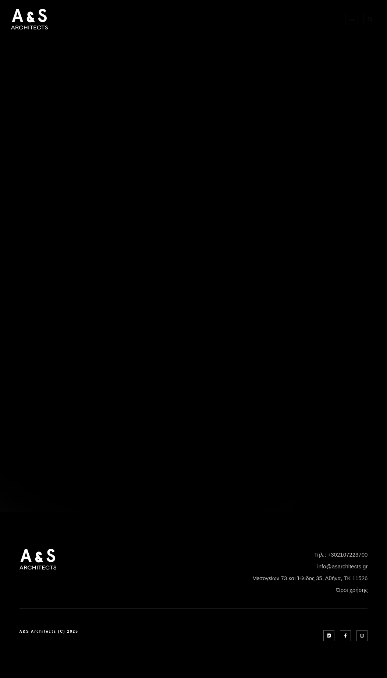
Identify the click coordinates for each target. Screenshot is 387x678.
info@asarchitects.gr (342, 566)
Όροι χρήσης (352, 590)
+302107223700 (348, 554)
